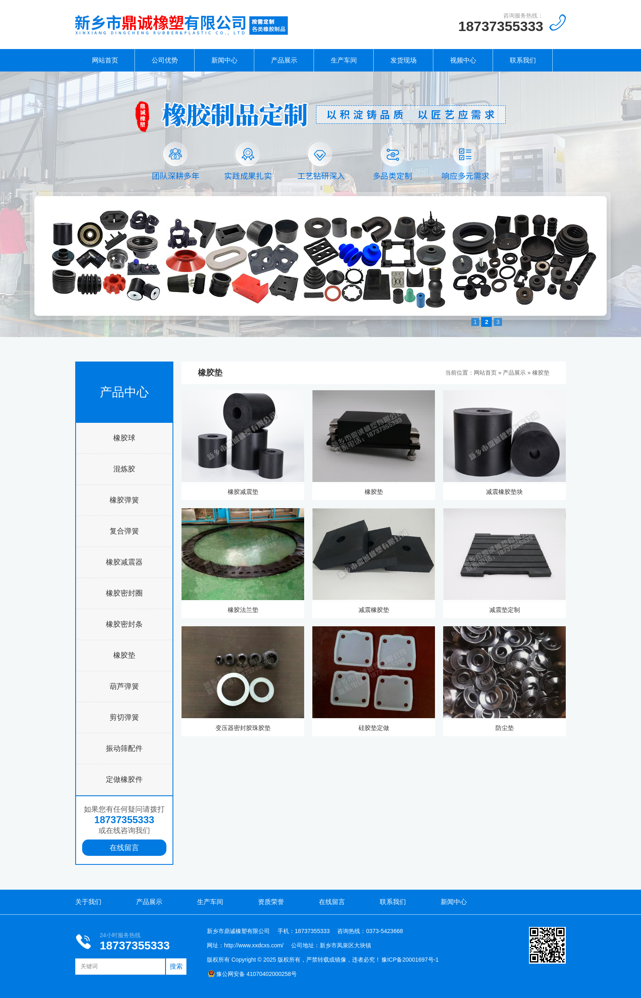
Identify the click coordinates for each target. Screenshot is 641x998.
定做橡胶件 (124, 779)
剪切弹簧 (124, 717)
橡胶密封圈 (124, 593)
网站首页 (105, 60)
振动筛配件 (124, 748)
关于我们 (88, 901)
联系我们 (523, 60)
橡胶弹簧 (124, 500)
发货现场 (403, 60)
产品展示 (284, 60)
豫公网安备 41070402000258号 (252, 974)
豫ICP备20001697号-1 (410, 959)
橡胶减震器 (124, 562)
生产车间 (344, 60)
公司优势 (165, 60)
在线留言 (124, 848)
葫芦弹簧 (124, 686)
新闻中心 (224, 60)
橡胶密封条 (124, 624)
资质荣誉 (271, 901)
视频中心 (463, 60)
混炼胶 (124, 469)
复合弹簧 (124, 531)
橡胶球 (124, 438)
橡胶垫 (124, 655)
